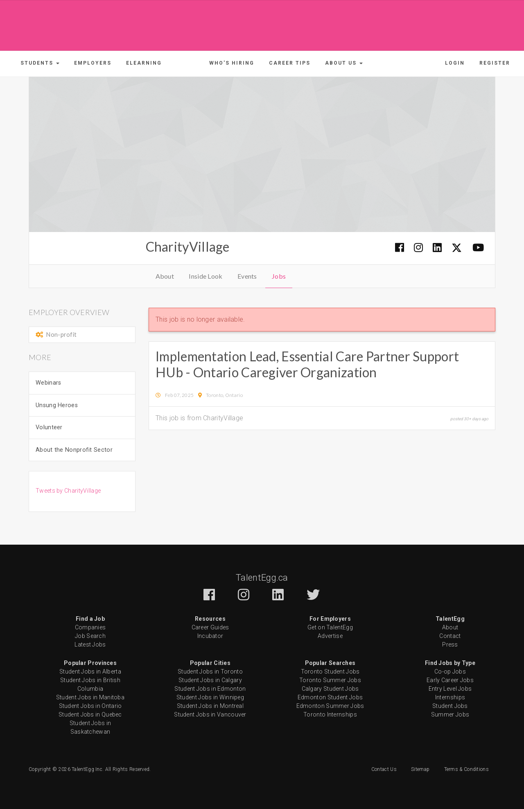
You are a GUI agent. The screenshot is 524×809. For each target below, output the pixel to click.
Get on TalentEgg (330, 627)
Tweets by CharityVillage (68, 490)
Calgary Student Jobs (330, 688)
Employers (92, 63)
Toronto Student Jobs (330, 671)
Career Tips (289, 63)
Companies (90, 627)
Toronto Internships (330, 714)
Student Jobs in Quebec (90, 714)
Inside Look (205, 276)
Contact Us (384, 769)
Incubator (210, 636)
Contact (450, 636)
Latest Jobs (90, 644)
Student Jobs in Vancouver (210, 714)
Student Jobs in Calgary (210, 680)
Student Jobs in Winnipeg (210, 697)
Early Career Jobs (450, 680)
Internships (450, 697)
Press (450, 644)
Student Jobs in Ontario (90, 706)
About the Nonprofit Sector (74, 449)
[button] (40, 63)
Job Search (90, 636)
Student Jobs (450, 706)
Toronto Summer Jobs (330, 680)
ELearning (144, 63)
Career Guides (210, 627)
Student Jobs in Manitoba (90, 697)
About (165, 276)
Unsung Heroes (57, 405)
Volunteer (49, 427)
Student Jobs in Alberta (90, 671)
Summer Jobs (450, 714)
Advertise (330, 636)
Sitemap (420, 769)
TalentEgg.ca (262, 577)
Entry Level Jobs (450, 688)
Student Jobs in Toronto (210, 671)
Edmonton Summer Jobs (330, 706)
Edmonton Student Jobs (330, 697)
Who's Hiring (231, 63)
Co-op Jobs (450, 671)
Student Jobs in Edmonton (210, 688)
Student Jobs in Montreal (210, 706)
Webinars (48, 382)
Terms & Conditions (466, 769)
